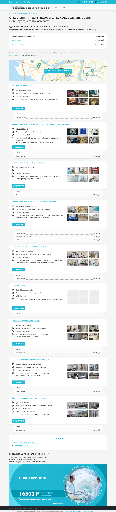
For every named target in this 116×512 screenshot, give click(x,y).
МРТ (65, 7)
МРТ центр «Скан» (19, 85)
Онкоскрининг (17, 40)
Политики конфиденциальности (73, 511)
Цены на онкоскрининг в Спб (26, 443)
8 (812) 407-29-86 (87, 2)
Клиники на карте (21, 445)
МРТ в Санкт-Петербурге (18, 13)
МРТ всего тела (17, 44)
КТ (56, 7)
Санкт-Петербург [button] (25, 2)
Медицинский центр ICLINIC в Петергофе (29, 163)
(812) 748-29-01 (18, 108)
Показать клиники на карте (58, 71)
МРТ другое (33, 13)
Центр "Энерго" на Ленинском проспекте (29, 246)
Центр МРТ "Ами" (19, 285)
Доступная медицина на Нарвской (26, 321)
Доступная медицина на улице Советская (29, 398)
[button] (72, 93)
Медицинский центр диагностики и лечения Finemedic (34, 201)
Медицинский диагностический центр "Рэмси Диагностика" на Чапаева (41, 124)
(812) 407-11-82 (18, 308)
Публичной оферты (89, 511)
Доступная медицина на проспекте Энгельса (30, 359)
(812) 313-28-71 (18, 269)
